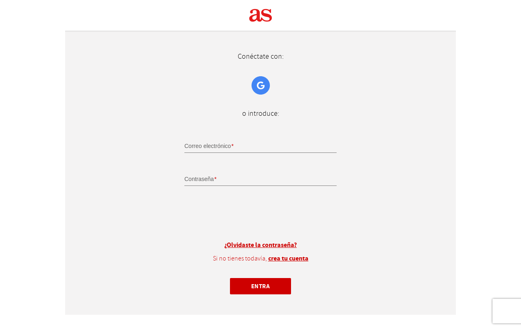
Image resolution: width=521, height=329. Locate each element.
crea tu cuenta (288, 258)
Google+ (261, 85)
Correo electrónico (207, 146)
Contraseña (199, 179)
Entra (260, 286)
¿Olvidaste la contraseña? (260, 245)
